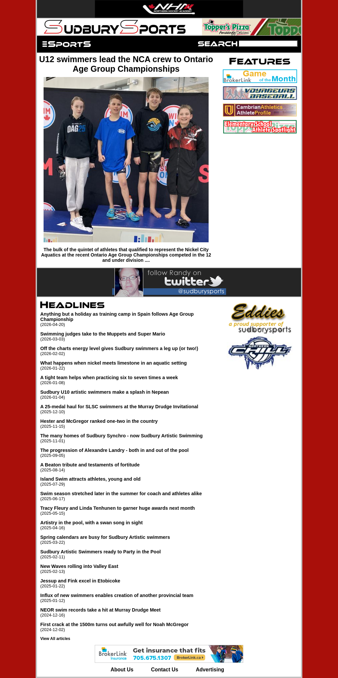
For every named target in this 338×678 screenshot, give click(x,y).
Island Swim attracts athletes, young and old (129, 481)
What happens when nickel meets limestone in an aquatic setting (129, 365)
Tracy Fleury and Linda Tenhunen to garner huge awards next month (129, 510)
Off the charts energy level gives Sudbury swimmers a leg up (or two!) (129, 351)
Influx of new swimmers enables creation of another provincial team (129, 598)
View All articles (55, 638)
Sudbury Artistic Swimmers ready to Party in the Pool (129, 554)
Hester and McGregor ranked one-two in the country (129, 424)
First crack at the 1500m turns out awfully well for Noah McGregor (129, 627)
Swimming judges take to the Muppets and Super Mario (129, 336)
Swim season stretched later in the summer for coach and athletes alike (129, 496)
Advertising (210, 669)
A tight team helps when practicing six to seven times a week (129, 380)
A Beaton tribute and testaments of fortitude (129, 467)
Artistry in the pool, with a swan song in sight (129, 525)
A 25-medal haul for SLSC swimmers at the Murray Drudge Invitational (129, 409)
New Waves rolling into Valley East (129, 569)
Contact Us (164, 669)
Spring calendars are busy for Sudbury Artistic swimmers (129, 540)
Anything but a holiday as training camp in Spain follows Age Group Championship (129, 319)
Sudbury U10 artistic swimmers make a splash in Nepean (129, 394)
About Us (122, 669)
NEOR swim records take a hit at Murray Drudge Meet (129, 612)
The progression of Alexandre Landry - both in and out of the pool (129, 453)
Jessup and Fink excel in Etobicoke (129, 583)
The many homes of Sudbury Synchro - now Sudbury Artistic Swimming (129, 438)
